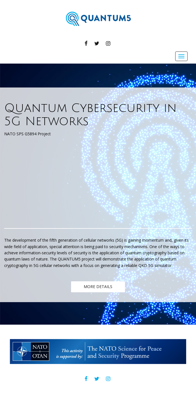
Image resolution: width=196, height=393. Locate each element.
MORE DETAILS (98, 286)
